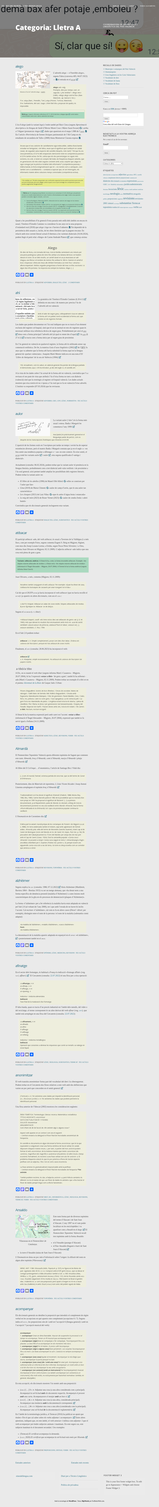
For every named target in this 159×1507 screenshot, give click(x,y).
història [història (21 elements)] (113, 184)
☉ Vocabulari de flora (111, 84)
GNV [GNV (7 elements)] (109, 184)
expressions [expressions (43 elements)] (132, 181)
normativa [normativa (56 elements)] (128, 193)
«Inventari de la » (32, 683)
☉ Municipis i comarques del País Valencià (119, 69)
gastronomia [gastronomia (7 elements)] (140, 181)
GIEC (55, 401)
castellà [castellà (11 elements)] (139, 175)
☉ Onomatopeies (109, 72)
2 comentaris (74, 282)
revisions (63, 736)
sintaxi (59, 1450)
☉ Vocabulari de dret (111, 78)
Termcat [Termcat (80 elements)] (136, 203)
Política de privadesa (69, 1485)
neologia (54, 1062)
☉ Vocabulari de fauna (111, 81)
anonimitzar (24, 1075)
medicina (61, 953)
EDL (112, 109)
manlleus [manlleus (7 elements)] (126, 189)
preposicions (49, 1450)
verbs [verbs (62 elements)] (136, 207)
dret (46, 1197)
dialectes (57, 282)
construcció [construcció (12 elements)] (133, 178)
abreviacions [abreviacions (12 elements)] (107, 175)
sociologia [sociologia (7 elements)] (116, 203)
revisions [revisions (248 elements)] (129, 198)
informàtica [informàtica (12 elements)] (120, 184)
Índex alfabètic (148, 6)
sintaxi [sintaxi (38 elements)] (111, 203)
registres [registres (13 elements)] (120, 199)
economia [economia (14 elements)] (123, 181)
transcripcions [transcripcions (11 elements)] (124, 207)
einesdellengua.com (24, 1476)
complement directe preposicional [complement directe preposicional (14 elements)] (118, 178)
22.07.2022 (55, 975)
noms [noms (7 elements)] (121, 194)
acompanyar (24, 1308)
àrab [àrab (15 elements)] (140, 207)
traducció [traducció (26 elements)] (116, 207)
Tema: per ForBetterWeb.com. (91, 1501)
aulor (19, 413)
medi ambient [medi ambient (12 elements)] (133, 189)
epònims (47, 953)
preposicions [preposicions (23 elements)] (112, 199)
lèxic (64, 282)
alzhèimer (22, 880)
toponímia (57, 868)
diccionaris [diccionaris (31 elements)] (115, 181)
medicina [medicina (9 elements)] (140, 189)
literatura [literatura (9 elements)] (105, 189)
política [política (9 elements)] (105, 199)
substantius (64, 520)
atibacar (21, 532)
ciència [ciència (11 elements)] (105, 178)
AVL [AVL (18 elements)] (135, 175)
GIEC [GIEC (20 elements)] (105, 184)
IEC (50, 1197)
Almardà (21, 748)
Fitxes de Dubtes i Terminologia (22, 6)
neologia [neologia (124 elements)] (115, 193)
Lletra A (30, 282)
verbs (70, 736)
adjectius (48, 736)
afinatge (21, 965)
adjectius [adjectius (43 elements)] (122, 174)
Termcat (74, 1062)
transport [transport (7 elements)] (131, 207)
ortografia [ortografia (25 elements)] (137, 194)
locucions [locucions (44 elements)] (112, 189)
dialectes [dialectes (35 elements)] (106, 181)
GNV (59, 401)
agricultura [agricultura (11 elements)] (130, 175)
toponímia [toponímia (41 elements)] (107, 207)
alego (19, 66)
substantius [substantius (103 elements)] (125, 203)
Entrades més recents (80, 1463)
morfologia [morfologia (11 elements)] (106, 194)
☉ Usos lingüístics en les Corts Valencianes (119, 75)
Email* (115, 146)
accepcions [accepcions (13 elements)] (114, 175)
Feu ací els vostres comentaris (44, 1200)
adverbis (48, 282)
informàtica (57, 1197)
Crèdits (133, 6)
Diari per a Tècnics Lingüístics (74, 1476)
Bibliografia (119, 6)
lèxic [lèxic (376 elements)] (120, 189)
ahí (17, 292)
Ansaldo (21, 1210)
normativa (71, 401)
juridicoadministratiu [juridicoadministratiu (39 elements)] (133, 184)
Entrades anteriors (22, 1463)
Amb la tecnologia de (65, 1501)
